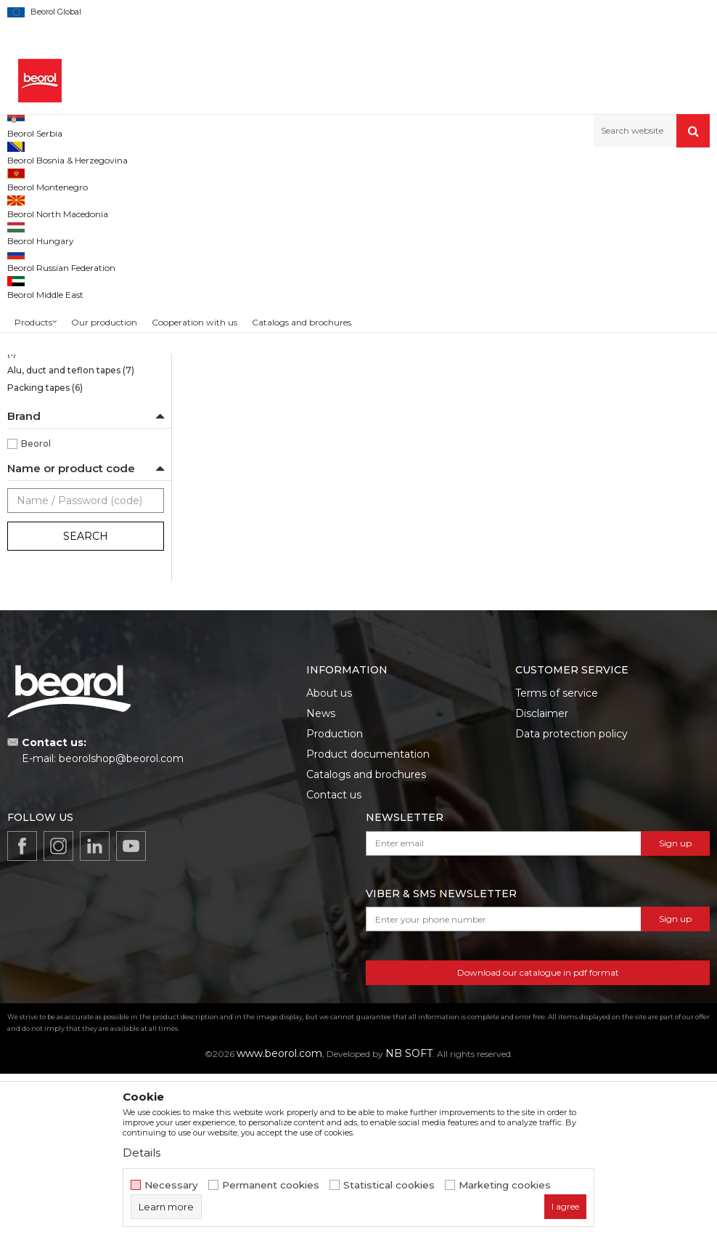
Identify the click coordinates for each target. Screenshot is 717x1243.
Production (334, 903)
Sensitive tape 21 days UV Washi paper (77, 245)
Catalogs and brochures (366, 943)
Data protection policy (571, 903)
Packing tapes (45, 556)
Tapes (287, 178)
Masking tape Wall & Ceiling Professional (67, 362)
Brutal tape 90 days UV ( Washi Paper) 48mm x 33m (448, 450)
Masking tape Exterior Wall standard (66, 396)
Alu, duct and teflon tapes (70, 539)
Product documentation (368, 923)
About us (329, 862)
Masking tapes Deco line (67, 488)
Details (141, 1152)
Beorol (36, 612)
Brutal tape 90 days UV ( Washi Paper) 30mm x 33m (269, 450)
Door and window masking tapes (80, 463)
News (320, 882)
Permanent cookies (270, 1185)
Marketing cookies (505, 1185)
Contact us (333, 964)
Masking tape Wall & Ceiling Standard (67, 329)
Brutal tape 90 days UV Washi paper (85, 278)
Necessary (171, 1185)
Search (85, 705)
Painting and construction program (189, 178)
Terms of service (556, 862)
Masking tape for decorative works (83, 514)
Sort (537, 202)
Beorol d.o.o (31, 178)
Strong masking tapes (62, 304)
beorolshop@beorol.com (121, 927)
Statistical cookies (389, 1185)
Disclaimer (541, 882)
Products (85, 178)
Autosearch (481, 202)
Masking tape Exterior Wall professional (66, 429)
